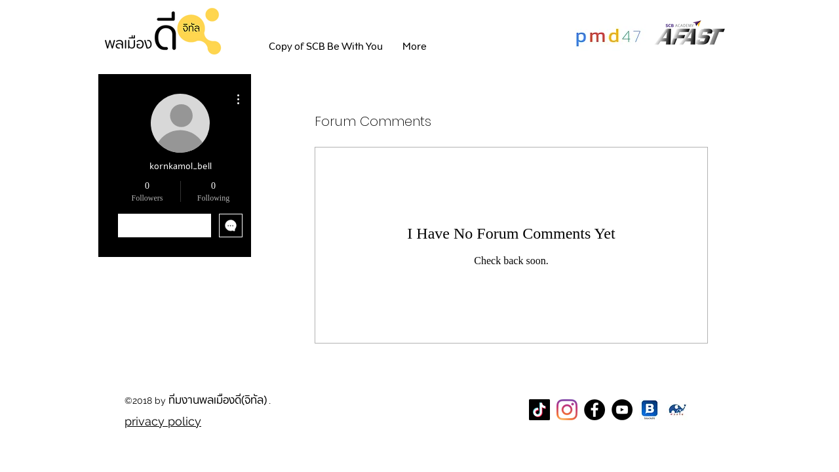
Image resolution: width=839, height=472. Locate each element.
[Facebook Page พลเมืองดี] (594, 409)
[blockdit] (649, 409)
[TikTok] (539, 409)
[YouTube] (622, 409)
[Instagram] (566, 409)
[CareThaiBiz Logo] (677, 409)
